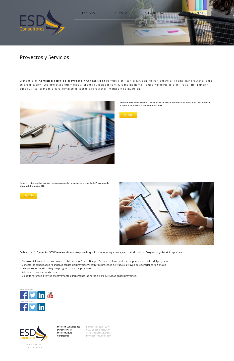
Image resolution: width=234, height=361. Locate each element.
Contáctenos (63, 336)
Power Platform (193, 13)
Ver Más (128, 114)
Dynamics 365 (155, 13)
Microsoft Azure (64, 333)
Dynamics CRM (64, 330)
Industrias (120, 13)
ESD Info (88, 13)
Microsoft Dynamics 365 (68, 327)
